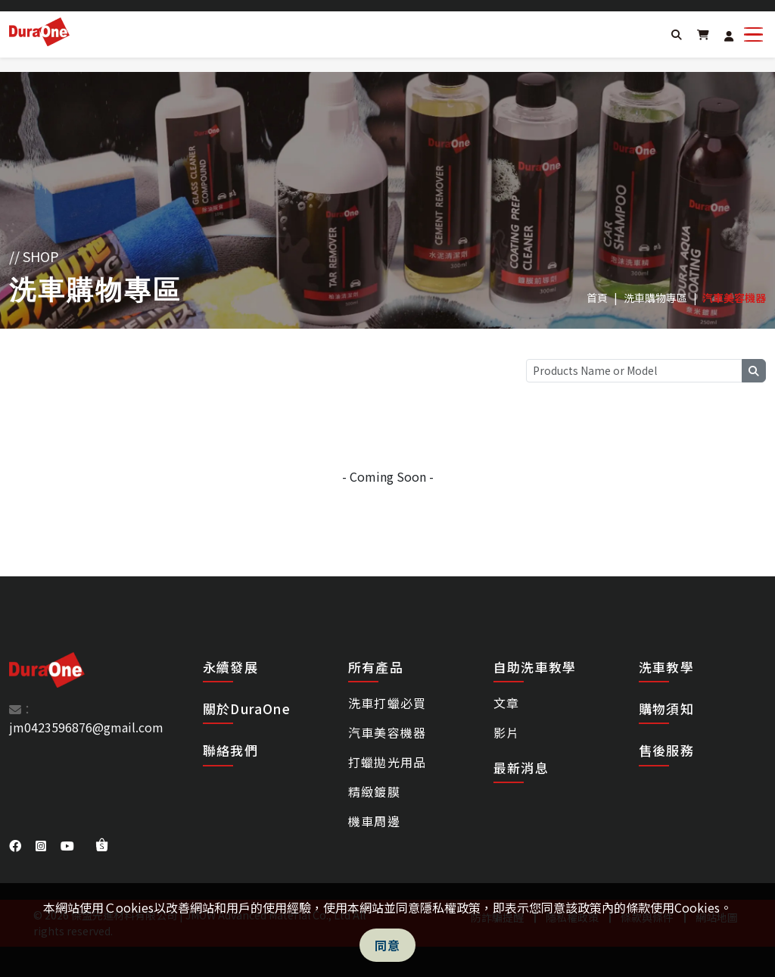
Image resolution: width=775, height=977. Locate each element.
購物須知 (666, 708)
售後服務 (666, 750)
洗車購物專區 (655, 297)
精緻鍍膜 (374, 791)
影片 (506, 732)
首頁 (597, 297)
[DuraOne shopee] (102, 845)
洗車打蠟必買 (387, 703)
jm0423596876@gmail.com (86, 727)
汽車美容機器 (387, 732)
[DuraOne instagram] (42, 845)
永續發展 (230, 666)
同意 (388, 945)
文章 (506, 703)
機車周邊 (374, 821)
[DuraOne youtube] (69, 845)
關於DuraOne (247, 708)
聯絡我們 (230, 750)
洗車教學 (666, 667)
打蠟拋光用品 (387, 762)
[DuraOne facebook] (16, 845)
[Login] (729, 35)
